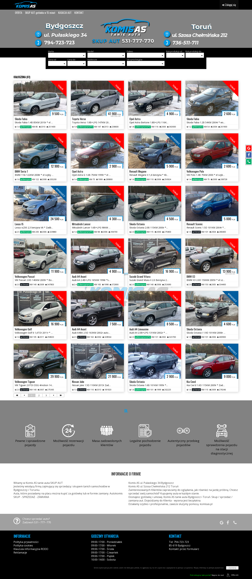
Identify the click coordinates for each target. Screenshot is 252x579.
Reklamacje (20, 552)
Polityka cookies (23, 545)
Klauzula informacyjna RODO (31, 549)
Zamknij (232, 568)
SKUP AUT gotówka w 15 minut (40, 13)
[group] (126, 32)
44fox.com (232, 575)
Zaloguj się (229, 5)
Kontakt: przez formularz (184, 549)
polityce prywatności (216, 568)
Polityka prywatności (26, 542)
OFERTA (18, 13)
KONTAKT (79, 13)
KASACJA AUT (65, 13)
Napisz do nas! (207, 575)
